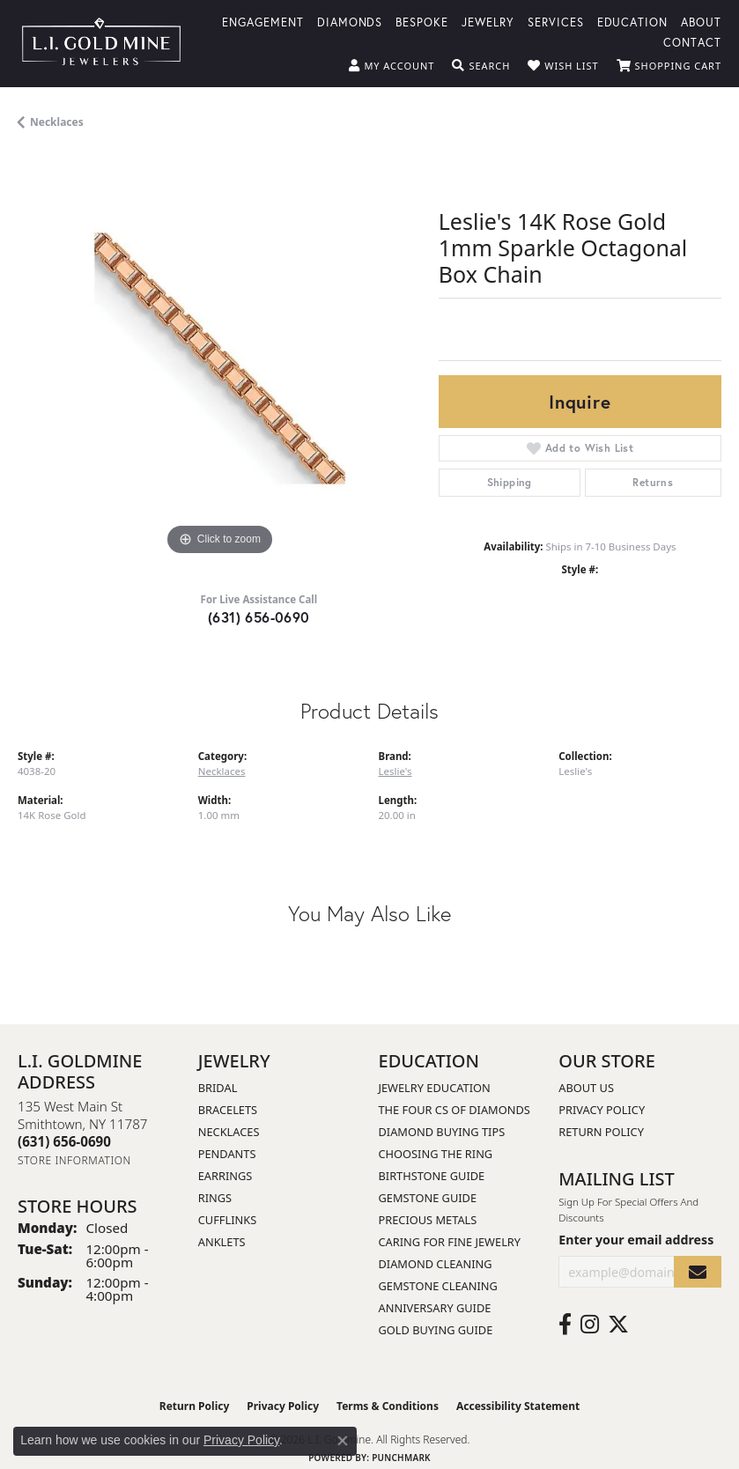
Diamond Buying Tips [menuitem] (442, 1132)
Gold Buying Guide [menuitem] (436, 1330)
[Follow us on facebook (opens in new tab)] (565, 1324)
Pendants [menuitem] (227, 1154)
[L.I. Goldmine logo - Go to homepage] (101, 44)
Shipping (509, 482)
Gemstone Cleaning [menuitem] (438, 1286)
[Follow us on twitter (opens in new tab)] (618, 1324)
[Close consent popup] (342, 1441)
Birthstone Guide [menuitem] (432, 1176)
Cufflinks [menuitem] (227, 1220)
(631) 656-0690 (259, 617)
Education (633, 21)
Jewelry (488, 21)
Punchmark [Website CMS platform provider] (401, 1457)
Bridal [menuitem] (218, 1088)
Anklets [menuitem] (222, 1242)
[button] (391, 66)
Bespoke (421, 21)
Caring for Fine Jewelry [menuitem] (450, 1242)
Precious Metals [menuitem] (428, 1220)
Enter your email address (635, 1239)
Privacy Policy (601, 1110)
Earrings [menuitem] (225, 1176)
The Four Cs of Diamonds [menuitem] (454, 1110)
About (701, 21)
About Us (586, 1088)
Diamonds (350, 21)
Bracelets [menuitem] (227, 1110)
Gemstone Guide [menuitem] (428, 1198)
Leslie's (395, 771)
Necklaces (57, 121)
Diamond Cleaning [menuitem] (435, 1264)
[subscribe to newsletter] (697, 1272)
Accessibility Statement (518, 1406)
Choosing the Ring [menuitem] (436, 1154)
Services (556, 21)
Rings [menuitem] (215, 1198)
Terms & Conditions (387, 1406)
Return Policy (601, 1132)
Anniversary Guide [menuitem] (435, 1308)
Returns (652, 482)
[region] (219, 358)
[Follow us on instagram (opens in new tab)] (589, 1324)
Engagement (263, 21)
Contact (692, 41)
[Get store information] (74, 1160)
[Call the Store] (64, 1141)
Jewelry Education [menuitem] (435, 1088)
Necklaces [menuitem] (229, 1132)
